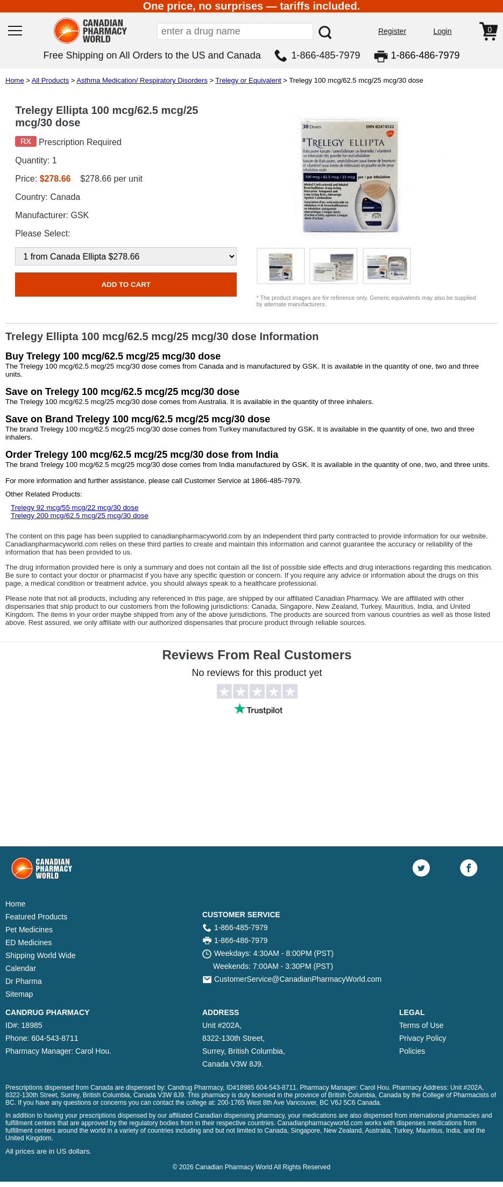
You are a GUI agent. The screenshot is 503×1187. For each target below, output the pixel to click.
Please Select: (42, 233)
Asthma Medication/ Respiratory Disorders (141, 80)
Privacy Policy (422, 1038)
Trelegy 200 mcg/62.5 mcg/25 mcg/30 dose (79, 516)
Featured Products (36, 916)
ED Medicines (28, 942)
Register (392, 31)
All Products (50, 80)
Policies (412, 1051)
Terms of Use (421, 1025)
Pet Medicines (29, 929)
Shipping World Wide (40, 955)
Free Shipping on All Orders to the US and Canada (151, 55)
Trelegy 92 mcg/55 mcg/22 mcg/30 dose (74, 507)
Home (14, 80)
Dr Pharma (23, 981)
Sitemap (19, 994)
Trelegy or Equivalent (248, 80)
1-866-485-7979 (326, 55)
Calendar (20, 968)
